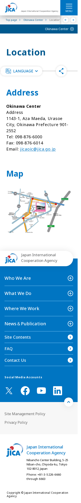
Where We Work (21, 308)
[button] (21, 71)
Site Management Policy (24, 413)
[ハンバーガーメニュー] (69, 6)
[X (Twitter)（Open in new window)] (9, 390)
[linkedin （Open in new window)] (57, 390)
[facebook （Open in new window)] (25, 390)
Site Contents (17, 337)
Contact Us (15, 360)
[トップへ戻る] (68, 402)
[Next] (73, 19)
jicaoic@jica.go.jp (38, 149)
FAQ (8, 348)
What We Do (17, 293)
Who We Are (17, 278)
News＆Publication (25, 324)
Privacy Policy (15, 422)
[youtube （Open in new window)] (41, 390)
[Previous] (66, 19)
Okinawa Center (56, 29)
